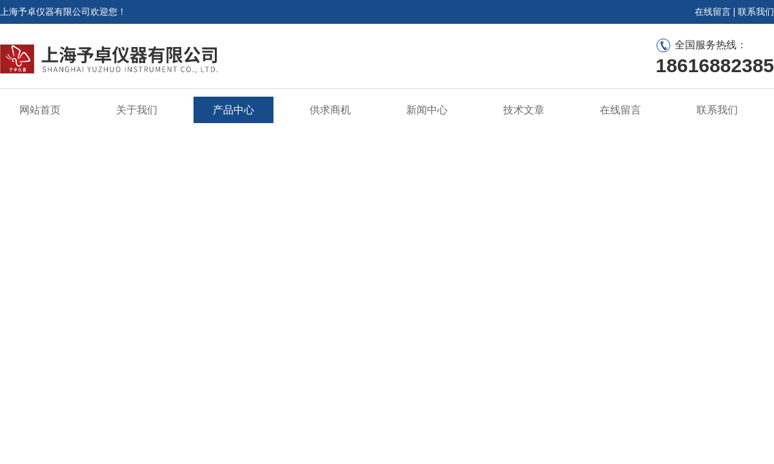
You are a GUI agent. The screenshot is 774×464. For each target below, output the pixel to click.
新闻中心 (427, 109)
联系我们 (756, 11)
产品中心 (233, 109)
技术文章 (523, 109)
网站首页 (40, 109)
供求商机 (330, 109)
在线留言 (713, 11)
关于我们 (136, 109)
